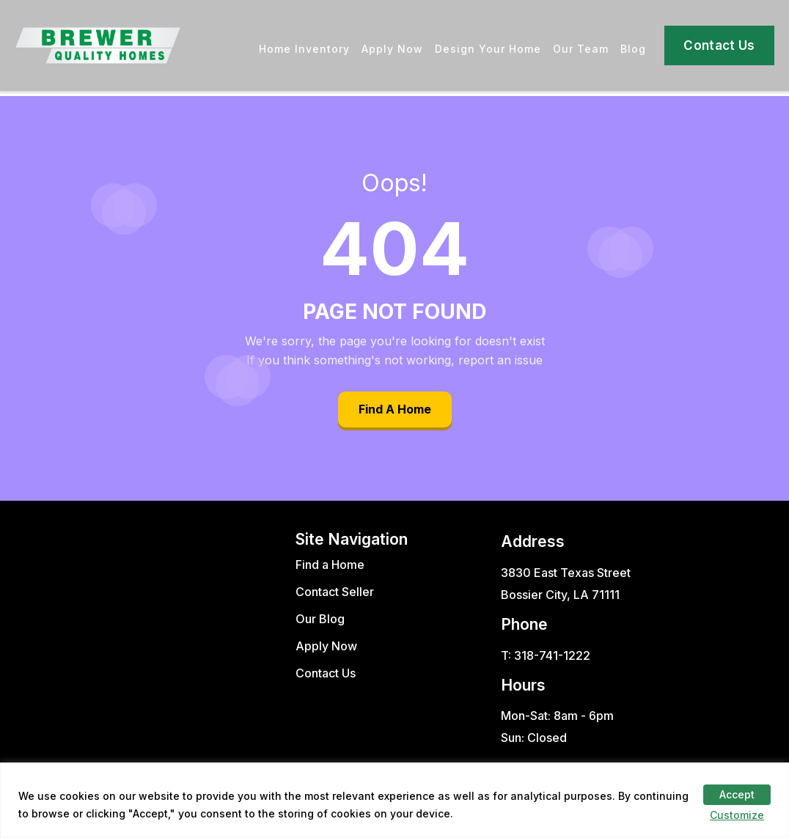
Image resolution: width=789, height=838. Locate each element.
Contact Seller (335, 591)
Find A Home (395, 409)
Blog (633, 49)
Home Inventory (304, 49)
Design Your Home (488, 49)
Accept (737, 794)
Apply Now (392, 49)
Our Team (581, 49)
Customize (737, 815)
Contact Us (719, 45)
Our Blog (320, 618)
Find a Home (330, 564)
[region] (394, 800)
